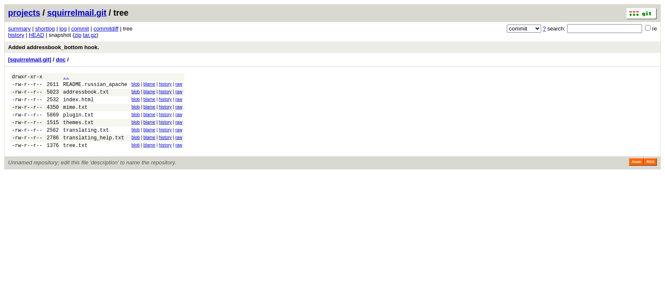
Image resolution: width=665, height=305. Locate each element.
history (16, 35)
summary (19, 28)
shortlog (45, 28)
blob (135, 85)
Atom (636, 174)
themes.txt (78, 131)
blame (149, 85)
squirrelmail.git (76, 12)
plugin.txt (78, 122)
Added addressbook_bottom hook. (53, 47)
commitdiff (105, 28)
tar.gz (90, 35)
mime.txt (75, 113)
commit (80, 28)
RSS (650, 174)
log (63, 28)
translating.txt (86, 140)
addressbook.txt (86, 95)
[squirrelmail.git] (29, 59)
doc (61, 59)
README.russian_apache (95, 86)
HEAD (36, 35)
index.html (78, 104)
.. (66, 77)
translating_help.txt (93, 148)
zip (77, 35)
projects (24, 12)
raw (178, 85)
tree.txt (75, 157)
